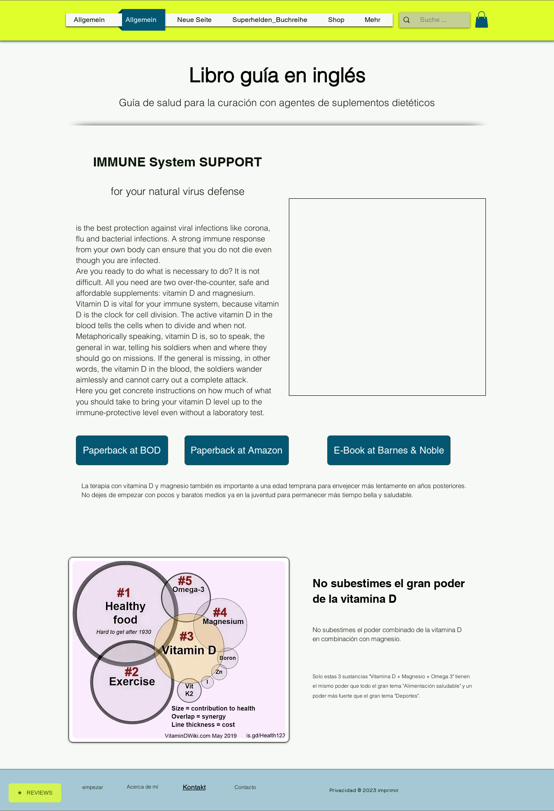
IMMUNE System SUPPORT (177, 161)
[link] (481, 19)
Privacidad (343, 790)
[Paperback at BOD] (122, 450)
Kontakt (194, 787)
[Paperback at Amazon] (237, 450)
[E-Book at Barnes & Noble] (389, 450)
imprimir (388, 790)
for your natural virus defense (177, 191)
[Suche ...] (433, 20)
